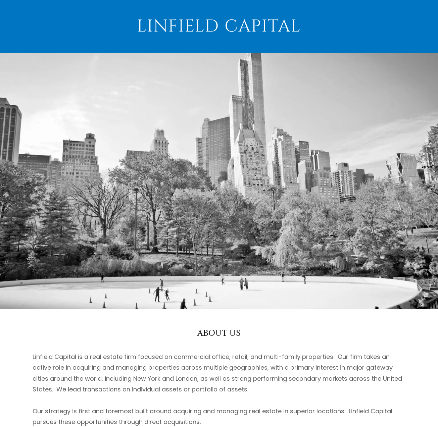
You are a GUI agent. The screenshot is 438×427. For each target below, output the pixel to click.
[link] (219, 26)
